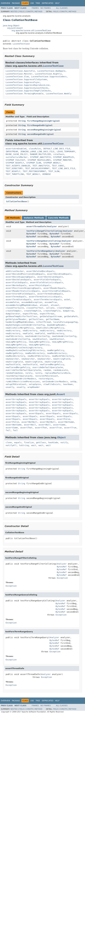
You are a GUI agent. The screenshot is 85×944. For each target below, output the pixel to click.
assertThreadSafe (36, 226)
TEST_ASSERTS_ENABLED (18, 165)
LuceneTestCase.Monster (19, 74)
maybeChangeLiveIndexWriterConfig (25, 325)
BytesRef (31, 233)
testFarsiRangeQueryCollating (43, 241)
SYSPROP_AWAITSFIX (40, 157)
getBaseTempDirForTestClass (21, 316)
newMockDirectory (35, 353)
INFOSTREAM (12, 151)
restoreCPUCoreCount (46, 376)
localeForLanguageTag (65, 322)
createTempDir (65, 308)
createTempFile (32, 311)
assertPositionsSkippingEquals (23, 288)
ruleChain (58, 154)
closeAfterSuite (15, 308)
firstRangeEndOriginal (40, 125)
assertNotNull (29, 422)
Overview (5, 3)
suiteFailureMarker (17, 157)
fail (8, 430)
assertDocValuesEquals (50, 277)
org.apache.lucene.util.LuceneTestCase (31, 30)
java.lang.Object (11, 25)
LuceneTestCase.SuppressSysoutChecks (27, 88)
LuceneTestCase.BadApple (51, 71)
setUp (73, 381)
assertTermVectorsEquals (48, 299)
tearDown (68, 384)
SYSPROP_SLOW (33, 163)
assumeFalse (12, 302)
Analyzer (52, 226)
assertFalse (63, 419)
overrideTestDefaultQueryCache (23, 370)
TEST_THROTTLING (15, 174)
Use (32, 3)
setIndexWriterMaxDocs (55, 381)
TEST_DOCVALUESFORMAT (37, 168)
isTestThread (43, 322)
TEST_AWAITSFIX (40, 165)
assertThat (26, 427)
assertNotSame (66, 422)
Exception (62, 578)
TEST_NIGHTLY (13, 171)
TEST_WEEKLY (33, 174)
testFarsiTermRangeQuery (40, 251)
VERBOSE (46, 174)
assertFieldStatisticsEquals (46, 282)
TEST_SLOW (53, 171)
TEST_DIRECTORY (14, 168)
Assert (61, 394)
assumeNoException (32, 302)
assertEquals (36, 413)
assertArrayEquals (16, 399)
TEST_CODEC (58, 165)
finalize (29, 442)
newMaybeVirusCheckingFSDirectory (25, 350)
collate (50, 308)
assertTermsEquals (16, 296)
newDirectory (13, 330)
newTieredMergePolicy (52, 364)
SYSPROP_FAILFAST (15, 160)
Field (21, 12)
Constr (29, 12)
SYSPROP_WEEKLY (51, 163)
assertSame (59, 425)
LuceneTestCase (21, 44)
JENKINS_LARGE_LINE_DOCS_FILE (37, 151)
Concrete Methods (58, 218)
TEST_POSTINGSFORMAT (34, 171)
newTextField (13, 364)
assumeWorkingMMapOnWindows (21, 305)
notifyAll (11, 445)
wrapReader (34, 387)
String (22, 121)
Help (57, 3)
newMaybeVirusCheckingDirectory (24, 347)
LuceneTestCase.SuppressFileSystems (26, 79)
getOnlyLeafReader (16, 319)
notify (64, 442)
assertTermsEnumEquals (50, 294)
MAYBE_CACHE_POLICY (17, 154)
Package (16, 3)
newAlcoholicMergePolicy (20, 328)
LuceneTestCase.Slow (17, 76)
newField (27, 333)
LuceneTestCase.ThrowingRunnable (24, 93)
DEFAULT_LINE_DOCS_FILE (56, 148)
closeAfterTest (34, 308)
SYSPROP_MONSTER (62, 160)
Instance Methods (34, 218)
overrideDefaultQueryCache (47, 367)
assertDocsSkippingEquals (20, 277)
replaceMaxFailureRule (57, 373)
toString (24, 445)
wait (33, 445)
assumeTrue (51, 302)
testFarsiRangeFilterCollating (44, 231)
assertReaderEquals (54, 288)
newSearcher (12, 359)
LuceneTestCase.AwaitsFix (20, 71)
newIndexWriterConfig (37, 336)
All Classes (62, 8)
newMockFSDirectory (39, 356)
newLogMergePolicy (16, 342)
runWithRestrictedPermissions (23, 381)
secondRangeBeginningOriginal (44, 130)
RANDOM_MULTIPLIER (40, 154)
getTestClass (36, 319)
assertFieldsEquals (17, 282)
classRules (35, 148)
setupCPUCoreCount (16, 384)
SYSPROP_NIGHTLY (15, 163)
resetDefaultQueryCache (19, 376)
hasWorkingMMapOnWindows (20, 322)
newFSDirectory (55, 333)
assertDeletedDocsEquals (40, 271)
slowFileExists (51, 384)
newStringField (61, 359)
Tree (38, 3)
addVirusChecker (15, 271)
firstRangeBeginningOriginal (43, 121)
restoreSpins (46, 378)
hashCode (53, 442)
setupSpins (35, 384)
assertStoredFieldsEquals (20, 294)
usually (10, 387)
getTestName (52, 319)
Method (38, 12)
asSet (67, 299)
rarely (29, 373)
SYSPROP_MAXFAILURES (39, 160)
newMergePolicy (55, 350)
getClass (41, 442)
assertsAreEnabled (16, 148)
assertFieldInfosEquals (47, 279)
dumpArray (68, 311)
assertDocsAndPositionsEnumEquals (25, 274)
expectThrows (30, 314)
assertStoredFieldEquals (56, 291)
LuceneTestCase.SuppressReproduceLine (27, 85)
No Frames (45, 8)
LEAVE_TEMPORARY (66, 151)
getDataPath (71, 316)
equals (18, 442)
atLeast (44, 305)
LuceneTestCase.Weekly (58, 93)
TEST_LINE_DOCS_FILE (63, 168)
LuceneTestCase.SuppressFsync (23, 82)
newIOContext (39, 339)
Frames (35, 8)
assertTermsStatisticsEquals (45, 296)
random (47, 370)
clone (9, 442)
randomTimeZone (14, 373)
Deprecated (47, 3)
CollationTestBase (16, 201)
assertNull (30, 425)
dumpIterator (13, 314)
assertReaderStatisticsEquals (23, 291)
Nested (13, 12)
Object (61, 437)
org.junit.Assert (15, 28)
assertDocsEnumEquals (59, 274)
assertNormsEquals (16, 285)
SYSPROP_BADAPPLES (63, 157)
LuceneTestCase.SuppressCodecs (48, 76)
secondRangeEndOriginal (40, 134)
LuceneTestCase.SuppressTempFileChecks (28, 91)
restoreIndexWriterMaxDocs (21, 378)
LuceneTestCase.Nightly (48, 74)
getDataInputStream (51, 316)
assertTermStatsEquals (18, 299)
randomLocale (60, 370)
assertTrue (55, 427)
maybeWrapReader (56, 325)
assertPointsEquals (40, 285)
